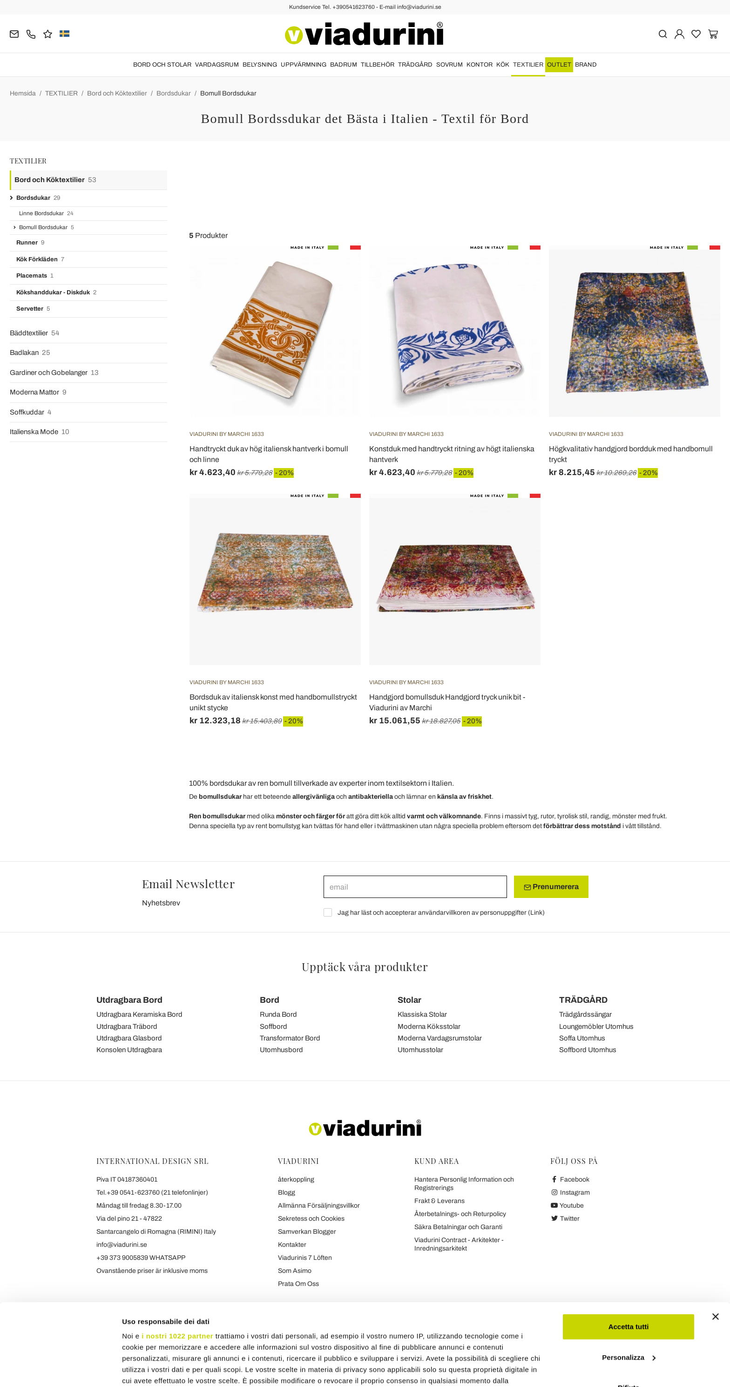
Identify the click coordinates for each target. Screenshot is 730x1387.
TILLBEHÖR (377, 64)
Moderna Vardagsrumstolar (440, 1038)
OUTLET (559, 64)
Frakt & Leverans (439, 1200)
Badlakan (30, 353)
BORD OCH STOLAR (162, 64)
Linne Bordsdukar (46, 214)
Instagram (570, 1192)
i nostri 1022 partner (177, 1266)
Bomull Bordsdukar (228, 93)
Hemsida (23, 93)
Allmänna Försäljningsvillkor (319, 1205)
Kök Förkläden (40, 259)
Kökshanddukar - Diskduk (56, 292)
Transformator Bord (290, 1038)
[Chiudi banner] (715, 1246)
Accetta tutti (628, 1256)
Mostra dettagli (147, 1369)
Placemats (35, 276)
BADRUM (343, 64)
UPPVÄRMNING (303, 64)
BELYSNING (260, 64)
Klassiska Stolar (422, 1014)
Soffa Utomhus (582, 1038)
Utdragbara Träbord (126, 1026)
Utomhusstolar (420, 1050)
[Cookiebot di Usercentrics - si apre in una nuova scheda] (60, 1369)
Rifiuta (629, 1317)
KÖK (502, 64)
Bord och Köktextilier (117, 93)
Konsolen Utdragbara (129, 1050)
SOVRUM (449, 64)
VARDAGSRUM (217, 64)
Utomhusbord (281, 1050)
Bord (269, 1000)
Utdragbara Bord (129, 1000)
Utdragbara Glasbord (129, 1038)
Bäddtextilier (34, 333)
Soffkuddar (30, 412)
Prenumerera (551, 887)
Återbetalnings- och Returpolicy (460, 1213)
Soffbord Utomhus (587, 1050)
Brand (586, 64)
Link (536, 912)
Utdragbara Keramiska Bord (139, 1014)
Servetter (33, 309)
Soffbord (273, 1026)
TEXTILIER (528, 64)
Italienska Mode (39, 432)
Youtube (567, 1205)
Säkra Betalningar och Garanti (458, 1227)
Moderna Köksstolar (429, 1026)
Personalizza (629, 1287)
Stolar (409, 1000)
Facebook (569, 1179)
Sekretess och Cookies (311, 1218)
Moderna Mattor (38, 392)
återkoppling (296, 1179)
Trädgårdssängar (585, 1014)
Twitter (565, 1218)
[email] (415, 887)
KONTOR (479, 64)
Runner (30, 242)
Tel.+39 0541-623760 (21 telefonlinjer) (152, 1192)
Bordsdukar (173, 93)
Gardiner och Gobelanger (54, 373)
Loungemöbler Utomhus (596, 1026)
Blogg (286, 1192)
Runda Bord (278, 1014)
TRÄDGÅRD (415, 64)
